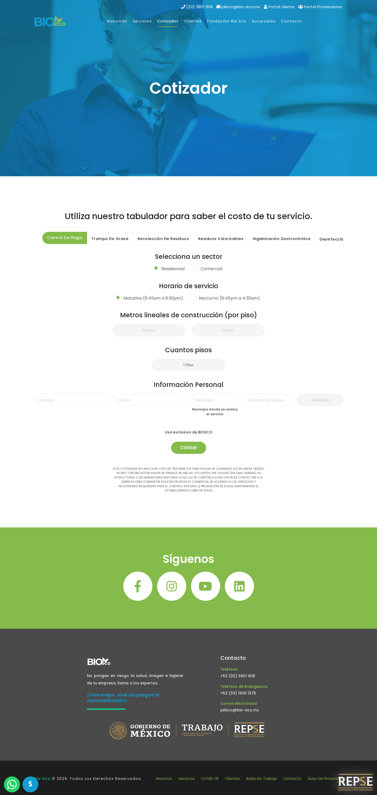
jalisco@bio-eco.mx (239, 710)
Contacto (292, 778)
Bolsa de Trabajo (261, 778)
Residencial (173, 269)
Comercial (211, 269)
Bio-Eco (42, 778)
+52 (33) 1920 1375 (238, 693)
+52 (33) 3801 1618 (237, 676)
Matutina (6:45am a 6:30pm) (153, 298)
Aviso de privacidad (325, 778)
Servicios (187, 778)
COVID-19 (210, 778)
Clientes (232, 778)
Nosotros (164, 778)
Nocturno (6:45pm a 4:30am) (229, 298)
